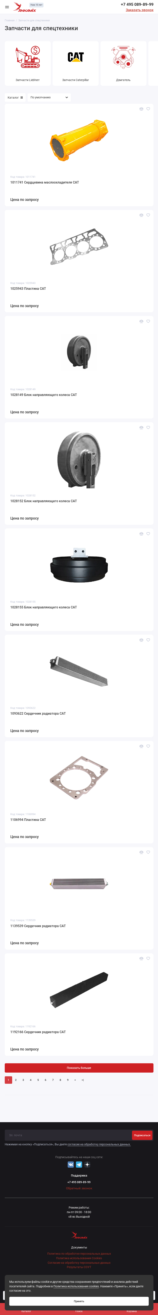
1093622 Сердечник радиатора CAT (38, 713)
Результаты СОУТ (79, 1267)
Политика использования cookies (76, 1286)
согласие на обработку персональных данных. (99, 1144)
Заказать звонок (139, 10)
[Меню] (7, 7)
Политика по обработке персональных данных (79, 1253)
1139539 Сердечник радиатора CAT (38, 926)
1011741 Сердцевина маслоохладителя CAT (44, 182)
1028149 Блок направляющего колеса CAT (43, 395)
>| (83, 1079)
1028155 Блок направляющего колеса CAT (43, 607)
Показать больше (79, 1068)
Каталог (15, 97)
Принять (79, 1301)
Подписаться (142, 1135)
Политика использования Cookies (79, 1258)
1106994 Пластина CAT (28, 820)
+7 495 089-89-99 (137, 4)
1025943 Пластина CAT (28, 289)
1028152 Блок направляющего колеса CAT (43, 501)
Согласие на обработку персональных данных (79, 1263)
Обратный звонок (79, 1188)
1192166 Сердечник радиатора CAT (38, 1032)
